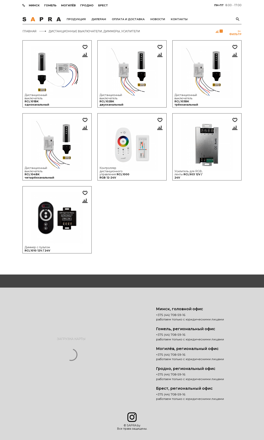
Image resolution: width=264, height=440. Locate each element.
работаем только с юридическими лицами (190, 319)
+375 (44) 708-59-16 (170, 315)
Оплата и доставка (128, 19)
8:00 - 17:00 (228, 5)
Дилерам (98, 19)
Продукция (76, 19)
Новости (157, 19)
